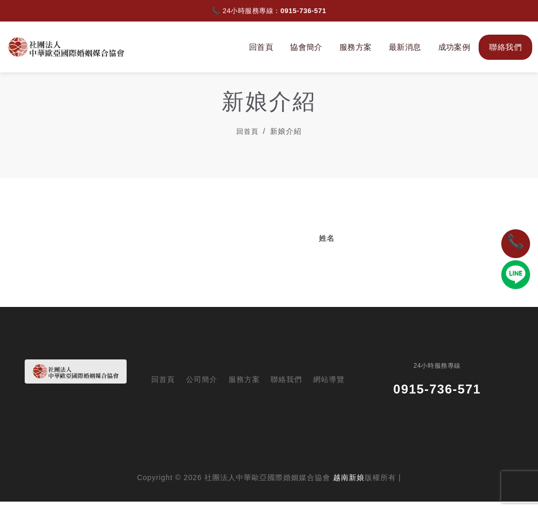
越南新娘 (349, 486)
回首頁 (259, 46)
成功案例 (452, 46)
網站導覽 (329, 388)
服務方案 (353, 46)
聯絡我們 (503, 46)
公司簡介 (202, 388)
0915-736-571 (303, 11)
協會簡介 (304, 46)
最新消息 (403, 46)
